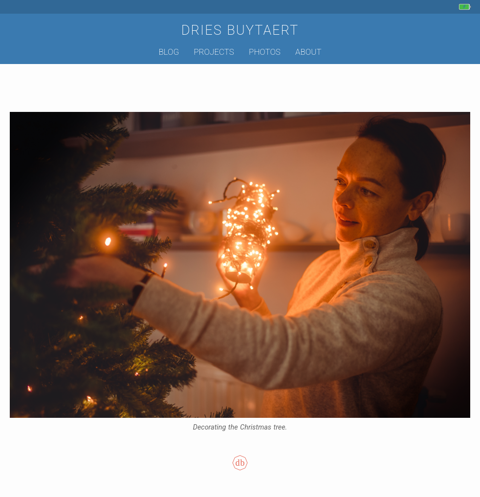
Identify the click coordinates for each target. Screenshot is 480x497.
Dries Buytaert (240, 30)
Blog (168, 52)
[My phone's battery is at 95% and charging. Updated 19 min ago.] (466, 7)
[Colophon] (240, 470)
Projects (214, 52)
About (308, 52)
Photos (265, 52)
